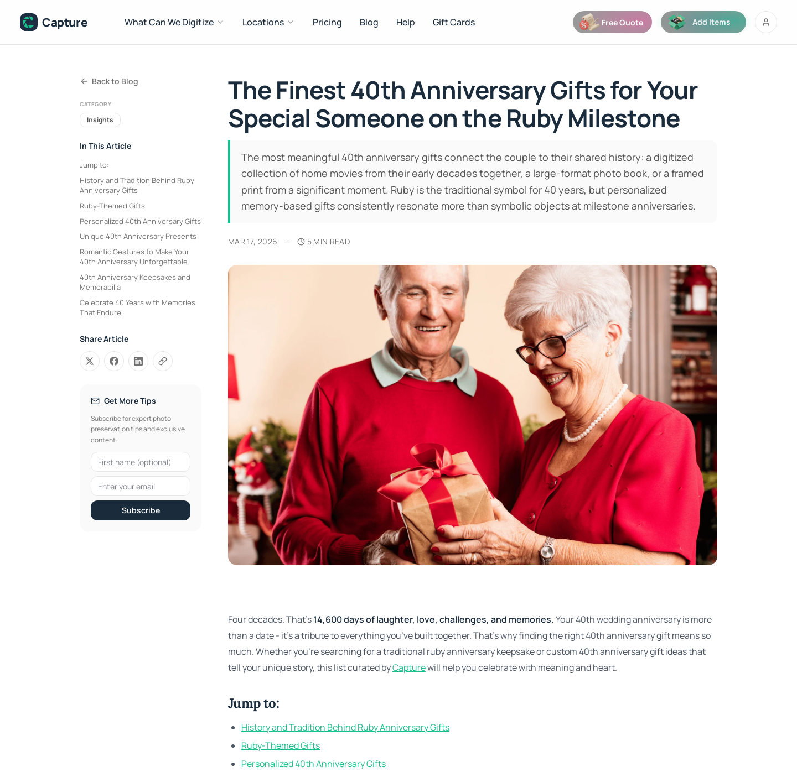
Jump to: (94, 165)
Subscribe (141, 510)
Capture (409, 667)
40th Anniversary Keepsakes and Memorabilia (135, 282)
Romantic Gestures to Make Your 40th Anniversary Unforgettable (134, 257)
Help (405, 22)
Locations (268, 22)
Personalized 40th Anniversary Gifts (140, 221)
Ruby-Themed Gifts (112, 206)
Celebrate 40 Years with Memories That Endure (137, 307)
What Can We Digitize (175, 22)
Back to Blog (109, 81)
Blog (369, 22)
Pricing (327, 22)
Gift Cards (454, 22)
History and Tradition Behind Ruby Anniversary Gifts (137, 185)
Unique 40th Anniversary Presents (138, 236)
